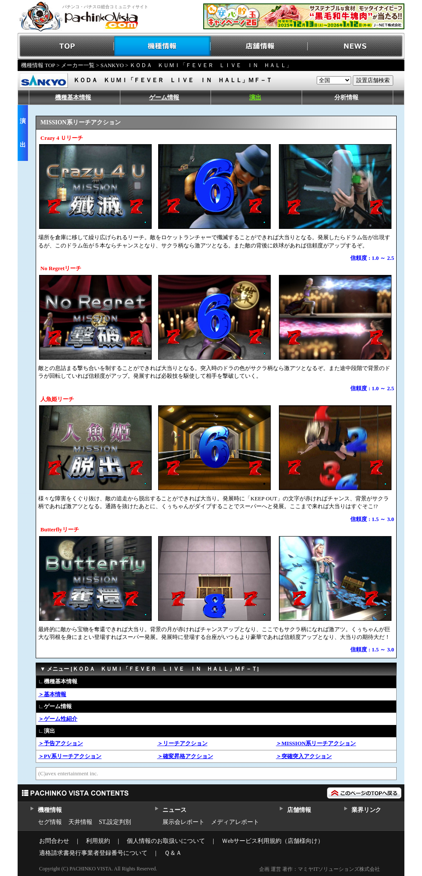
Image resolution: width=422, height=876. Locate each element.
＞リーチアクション (182, 743)
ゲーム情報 (164, 97)
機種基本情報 (73, 97)
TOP (66, 46)
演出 (255, 97)
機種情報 (162, 46)
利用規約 (98, 841)
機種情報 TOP (38, 65)
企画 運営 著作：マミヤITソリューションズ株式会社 (319, 869)
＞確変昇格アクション (185, 756)
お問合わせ (54, 841)
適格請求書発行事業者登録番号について (93, 853)
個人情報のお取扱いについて (166, 841)
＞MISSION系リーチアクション (316, 743)
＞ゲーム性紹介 (57, 719)
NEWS (356, 46)
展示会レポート (183, 822)
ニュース (174, 810)
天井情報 (80, 822)
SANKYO (112, 65)
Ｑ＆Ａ (173, 853)
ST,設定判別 (115, 822)
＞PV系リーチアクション (69, 756)
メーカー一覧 (78, 65)
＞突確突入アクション (304, 756)
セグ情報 (50, 822)
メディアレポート (235, 822)
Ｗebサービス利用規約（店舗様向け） (273, 841)
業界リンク (366, 810)
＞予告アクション (60, 743)
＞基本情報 (52, 694)
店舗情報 (259, 46)
